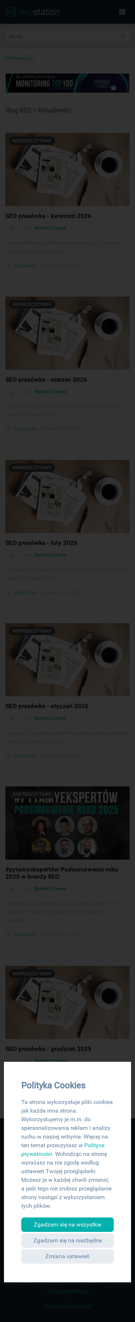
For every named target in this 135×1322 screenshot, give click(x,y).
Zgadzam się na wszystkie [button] (67, 1224)
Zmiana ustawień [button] (67, 1256)
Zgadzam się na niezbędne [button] (67, 1240)
